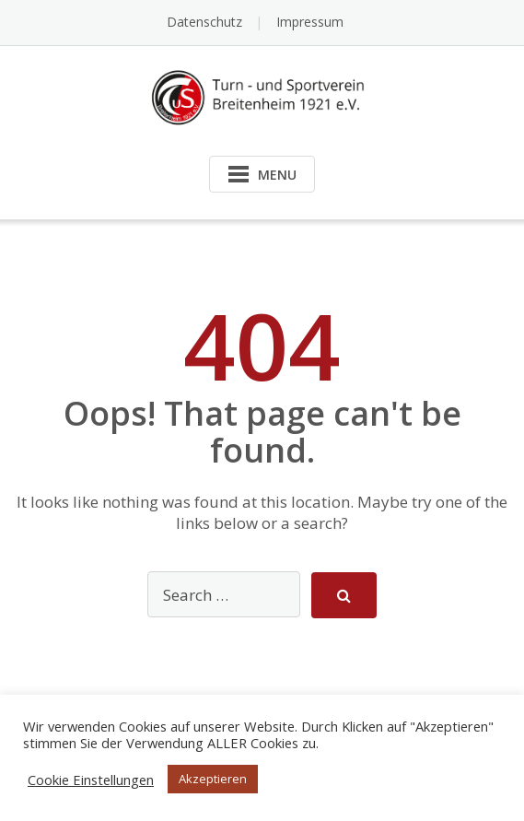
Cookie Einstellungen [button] (91, 779)
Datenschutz (204, 21)
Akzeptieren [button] (213, 778)
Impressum (310, 21)
